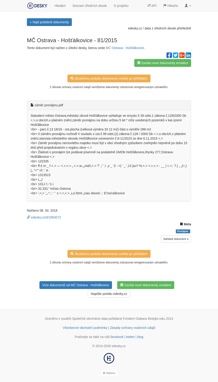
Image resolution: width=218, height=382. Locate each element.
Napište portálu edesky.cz (109, 294)
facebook (117, 337)
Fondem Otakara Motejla (140, 318)
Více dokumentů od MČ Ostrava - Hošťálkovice (75, 285)
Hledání (59, 6)
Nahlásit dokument (176, 239)
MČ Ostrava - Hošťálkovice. (125, 48)
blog (140, 337)
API (152, 6)
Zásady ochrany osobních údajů (132, 328)
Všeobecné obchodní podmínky (85, 328)
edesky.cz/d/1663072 (44, 217)
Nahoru (109, 373)
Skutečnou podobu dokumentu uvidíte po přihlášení (108, 78)
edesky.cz (135, 28)
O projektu (121, 6)
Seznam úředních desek (90, 6)
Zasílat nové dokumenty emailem (162, 63)
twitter (130, 337)
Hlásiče (170, 6)
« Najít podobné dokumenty (49, 22)
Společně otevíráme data (90, 318)
